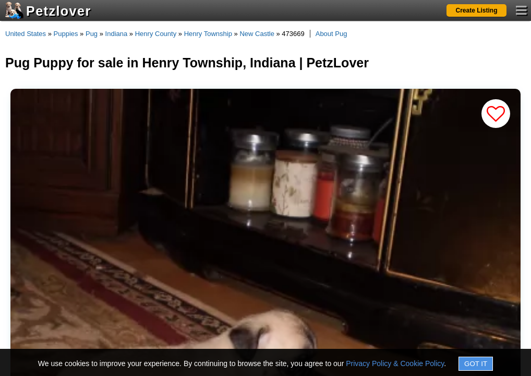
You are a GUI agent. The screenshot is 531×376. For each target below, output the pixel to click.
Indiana (116, 34)
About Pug (331, 34)
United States (25, 34)
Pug (92, 34)
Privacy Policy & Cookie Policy (395, 363)
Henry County (155, 34)
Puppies (66, 34)
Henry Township (208, 34)
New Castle (256, 34)
